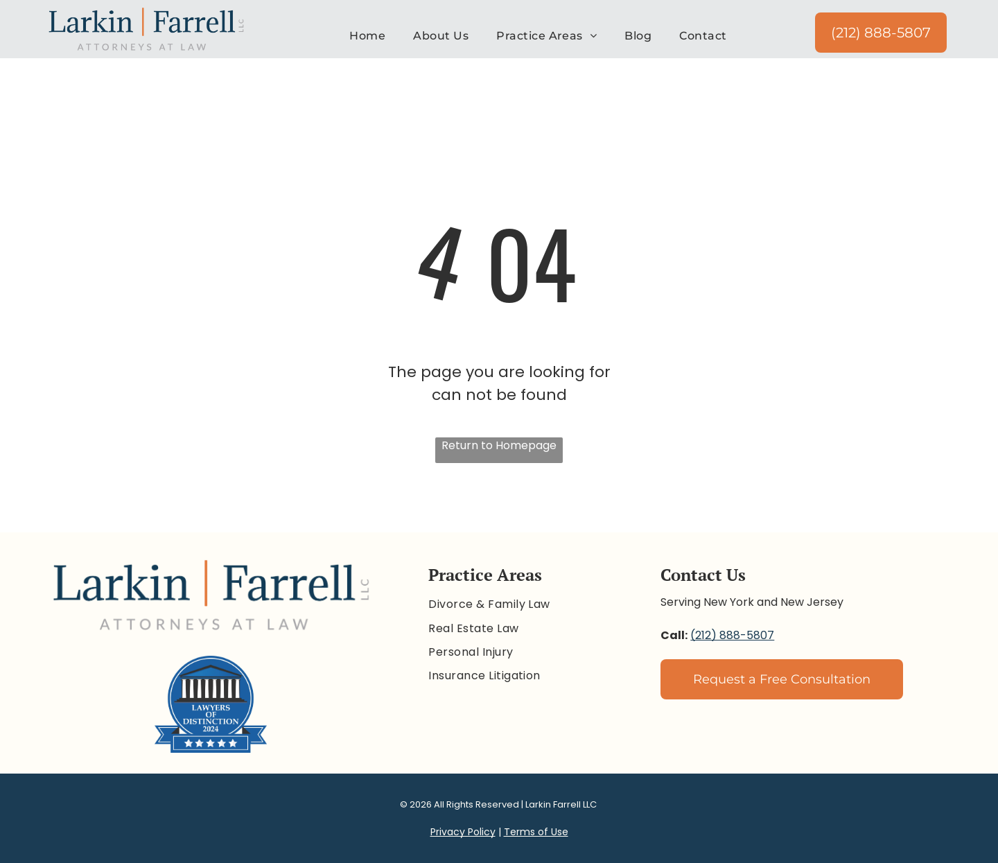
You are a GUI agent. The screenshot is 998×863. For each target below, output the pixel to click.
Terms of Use (536, 832)
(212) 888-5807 (732, 635)
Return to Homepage (499, 445)
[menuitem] (367, 36)
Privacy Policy (463, 832)
